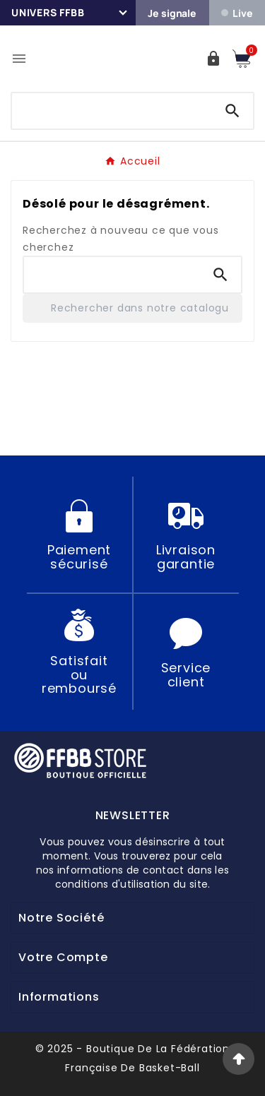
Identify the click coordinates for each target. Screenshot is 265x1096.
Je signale (172, 13)
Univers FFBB (48, 12)
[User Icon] (213, 58)
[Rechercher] (132, 308)
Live (236, 13)
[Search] (232, 110)
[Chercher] (112, 108)
